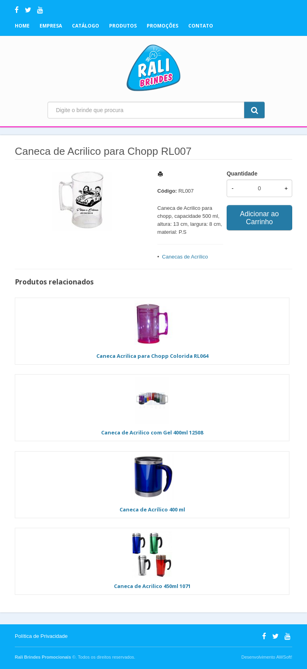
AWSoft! (284, 657)
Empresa (51, 25)
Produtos (123, 25)
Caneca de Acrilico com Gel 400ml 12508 (152, 432)
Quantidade (242, 173)
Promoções (162, 25)
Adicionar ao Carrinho (259, 218)
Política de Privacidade (41, 636)
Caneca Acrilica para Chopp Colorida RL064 (152, 355)
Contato (200, 25)
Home (22, 25)
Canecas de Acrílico (185, 257)
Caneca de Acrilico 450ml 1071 (152, 586)
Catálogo (85, 25)
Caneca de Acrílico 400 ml (152, 509)
